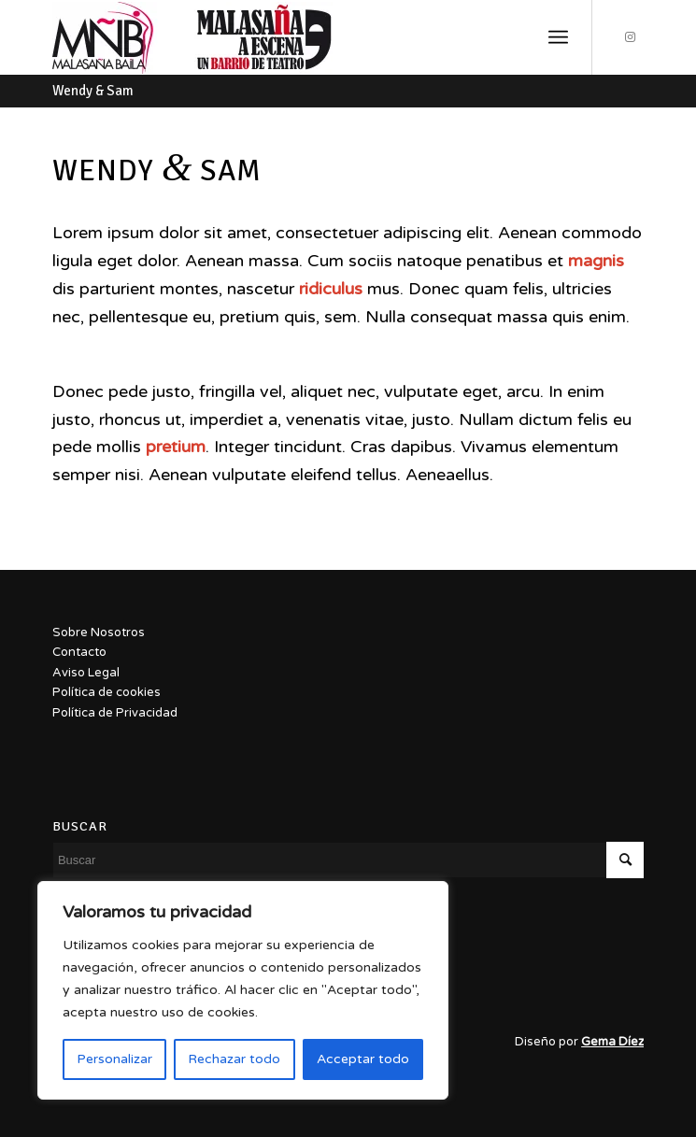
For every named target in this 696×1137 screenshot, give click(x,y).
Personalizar (114, 1059)
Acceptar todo (363, 1059)
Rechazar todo (234, 1059)
